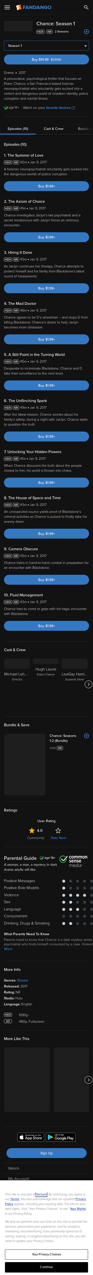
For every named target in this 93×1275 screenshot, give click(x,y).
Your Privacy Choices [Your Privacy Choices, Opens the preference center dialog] (46, 1254)
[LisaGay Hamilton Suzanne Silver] (75, 684)
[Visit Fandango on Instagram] (56, 1180)
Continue (46, 1267)
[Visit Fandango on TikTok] (67, 1180)
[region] (46, 1227)
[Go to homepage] (34, 7)
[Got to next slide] (88, 684)
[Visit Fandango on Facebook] (23, 1180)
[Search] (86, 7)
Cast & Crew (53, 129)
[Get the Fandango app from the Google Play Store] (61, 1102)
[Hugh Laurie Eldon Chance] (46, 684)
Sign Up (46, 1118)
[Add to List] (86, 31)
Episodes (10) (18, 129)
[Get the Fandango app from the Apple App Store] (30, 1102)
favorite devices (60, 108)
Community (35, 803)
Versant (41, 1194)
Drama (22, 945)
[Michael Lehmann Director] (17, 684)
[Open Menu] (7, 7)
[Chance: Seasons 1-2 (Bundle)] (57, 735)
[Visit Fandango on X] (45, 1180)
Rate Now (58, 803)
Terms (14, 1199)
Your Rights (78, 1209)
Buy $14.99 (55, 60)
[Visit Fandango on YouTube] (34, 1180)
